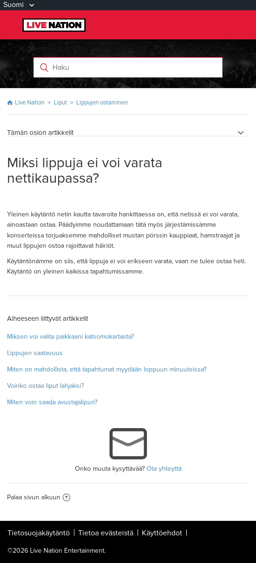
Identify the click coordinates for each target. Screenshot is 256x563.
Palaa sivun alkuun (38, 497)
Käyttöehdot (162, 533)
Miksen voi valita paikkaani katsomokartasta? (70, 337)
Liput (60, 102)
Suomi (14, 4)
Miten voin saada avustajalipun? (52, 402)
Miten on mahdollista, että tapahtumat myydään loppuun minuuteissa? (106, 369)
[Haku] (128, 67)
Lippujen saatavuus (35, 353)
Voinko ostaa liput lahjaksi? (45, 386)
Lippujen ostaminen (102, 102)
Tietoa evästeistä (105, 533)
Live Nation (29, 102)
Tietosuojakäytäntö (38, 533)
